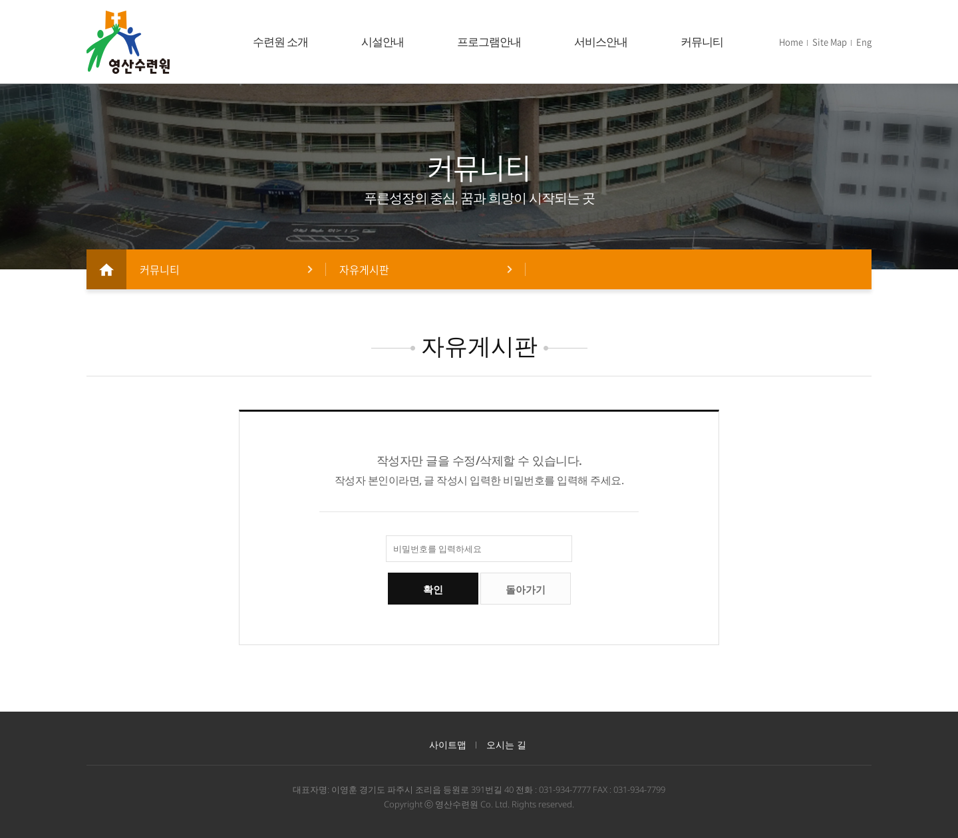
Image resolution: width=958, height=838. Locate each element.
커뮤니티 (702, 41)
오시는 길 (506, 744)
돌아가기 (526, 589)
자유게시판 (364, 269)
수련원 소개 (280, 41)
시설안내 (382, 41)
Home (791, 41)
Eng (864, 41)
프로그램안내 (489, 41)
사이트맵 (447, 744)
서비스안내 (600, 41)
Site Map (829, 41)
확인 (433, 589)
